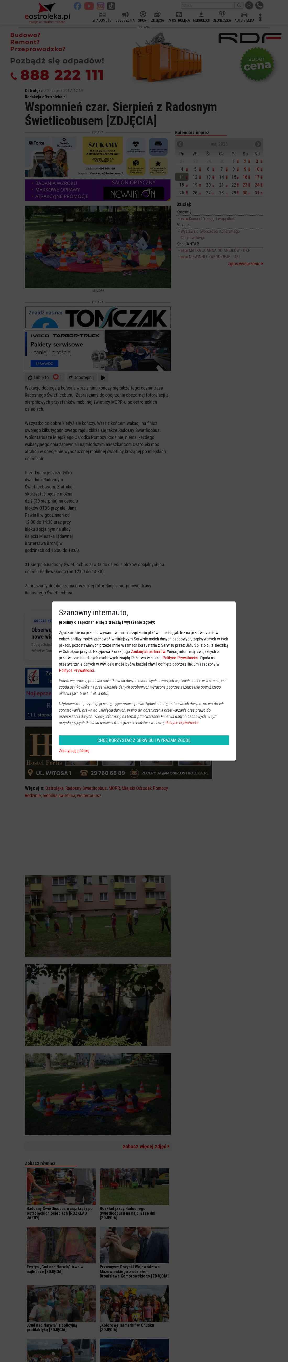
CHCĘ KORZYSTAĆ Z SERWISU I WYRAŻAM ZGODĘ (144, 740)
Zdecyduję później (74, 750)
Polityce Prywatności (180, 657)
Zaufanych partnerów (148, 651)
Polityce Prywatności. (182, 722)
